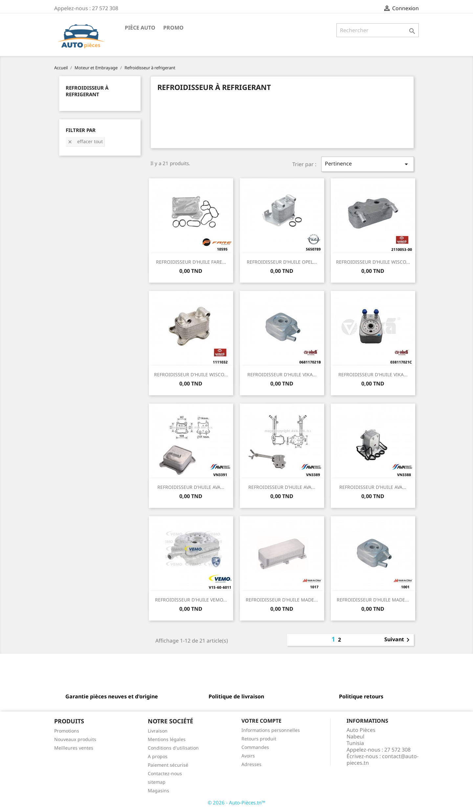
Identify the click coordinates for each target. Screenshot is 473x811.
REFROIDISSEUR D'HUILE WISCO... (373, 262)
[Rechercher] (377, 30)
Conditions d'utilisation (173, 748)
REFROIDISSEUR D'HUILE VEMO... (191, 600)
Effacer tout (85, 141)
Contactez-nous (165, 773)
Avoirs (248, 756)
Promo (173, 27)
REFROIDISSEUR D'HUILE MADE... (282, 600)
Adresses (251, 764)
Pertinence (367, 164)
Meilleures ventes (73, 748)
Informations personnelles (270, 730)
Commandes (255, 747)
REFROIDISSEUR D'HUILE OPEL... (282, 262)
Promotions (66, 731)
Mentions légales (167, 739)
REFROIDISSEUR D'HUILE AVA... (190, 487)
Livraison (158, 731)
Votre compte (261, 720)
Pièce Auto (140, 27)
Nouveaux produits (75, 739)
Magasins (158, 790)
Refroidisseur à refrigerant (87, 91)
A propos (158, 756)
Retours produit (258, 738)
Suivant (398, 640)
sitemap (157, 782)
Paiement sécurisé (168, 765)
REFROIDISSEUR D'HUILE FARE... (191, 262)
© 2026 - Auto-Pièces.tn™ (236, 802)
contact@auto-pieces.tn (382, 759)
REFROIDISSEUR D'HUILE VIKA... (282, 374)
